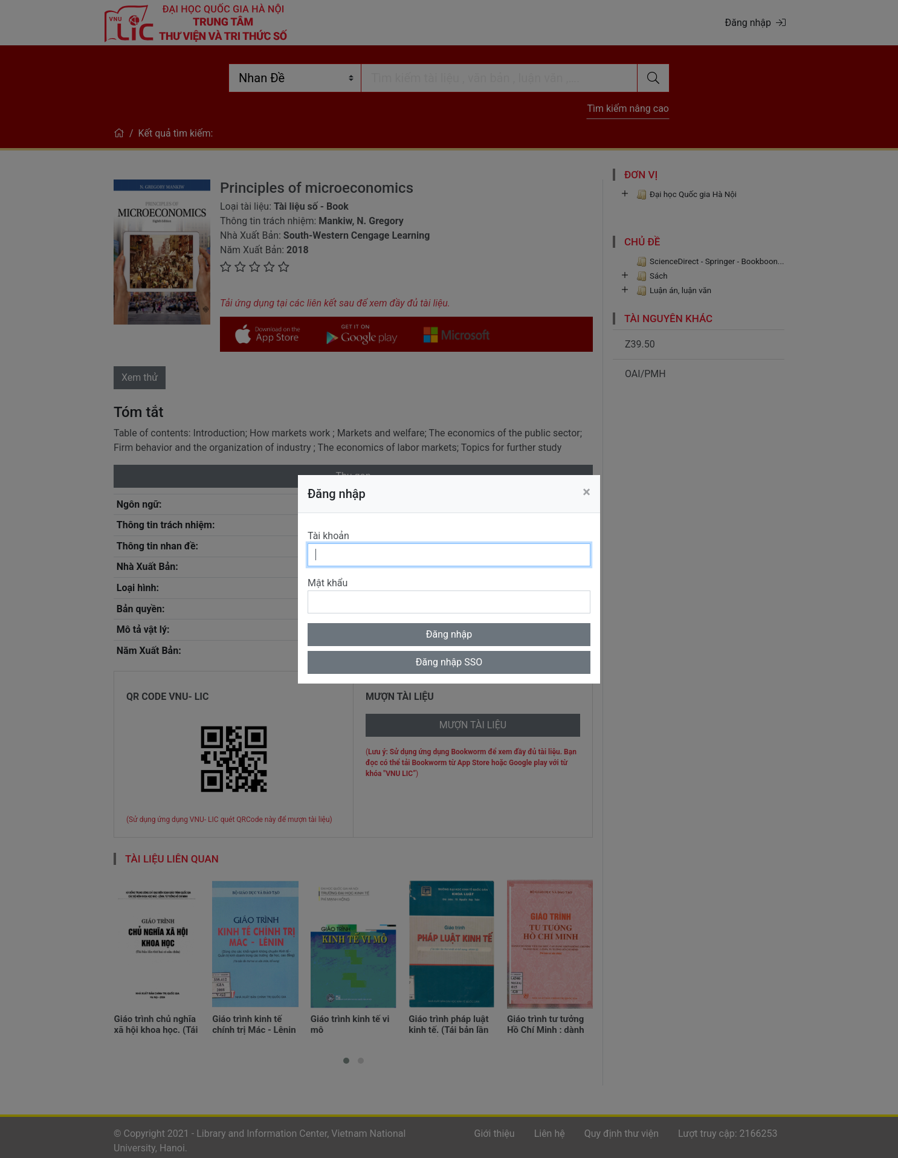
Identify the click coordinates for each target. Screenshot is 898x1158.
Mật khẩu (327, 583)
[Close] (586, 492)
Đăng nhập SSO (449, 662)
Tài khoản (328, 536)
